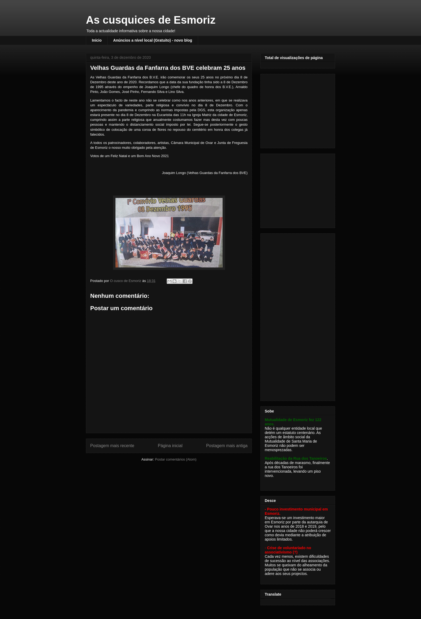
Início (97, 40)
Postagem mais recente (112, 445)
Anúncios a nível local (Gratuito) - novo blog (152, 40)
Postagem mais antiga (227, 445)
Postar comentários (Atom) (176, 459)
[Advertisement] (298, 109)
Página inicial (170, 445)
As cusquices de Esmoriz (150, 20)
